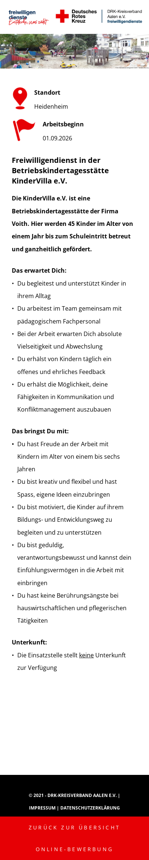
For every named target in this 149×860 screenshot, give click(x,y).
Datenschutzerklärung (90, 808)
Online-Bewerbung (74, 849)
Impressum (43, 808)
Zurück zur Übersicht (74, 827)
